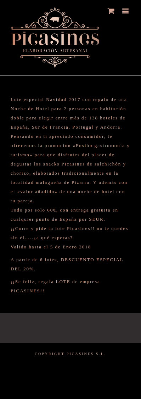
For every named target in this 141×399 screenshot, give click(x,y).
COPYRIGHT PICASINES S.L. (70, 354)
